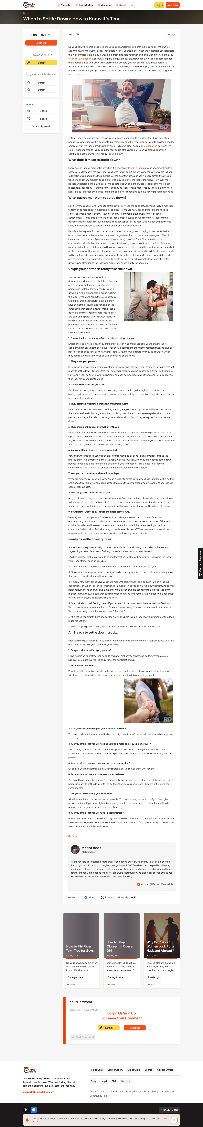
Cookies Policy (115, 1091)
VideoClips (134, 1069)
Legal (104, 1081)
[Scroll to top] (169, 1110)
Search (148, 1069)
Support (125, 1081)
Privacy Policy (133, 1091)
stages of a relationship (80, 58)
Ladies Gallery (115, 1069)
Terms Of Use (97, 1091)
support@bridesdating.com (38, 1091)
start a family (137, 167)
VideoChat (97, 1069)
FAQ (114, 1081)
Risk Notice (167, 1091)
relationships (150, 145)
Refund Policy (151, 1091)
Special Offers (165, 1069)
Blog (93, 1081)
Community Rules (99, 1095)
